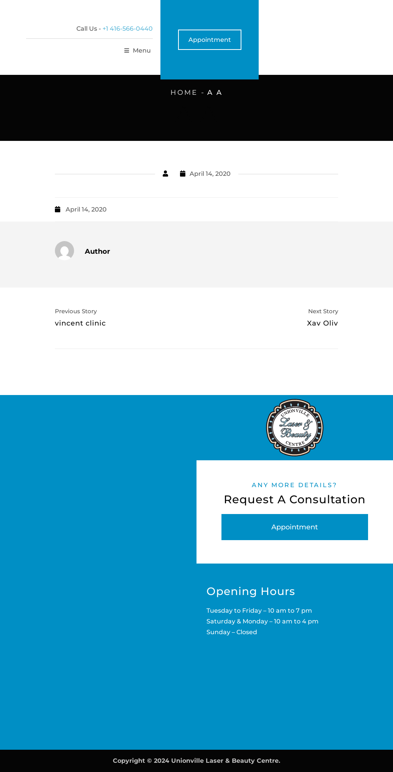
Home (184, 92)
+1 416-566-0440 (262, 28)
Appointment (344, 39)
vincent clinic (80, 323)
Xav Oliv (322, 323)
